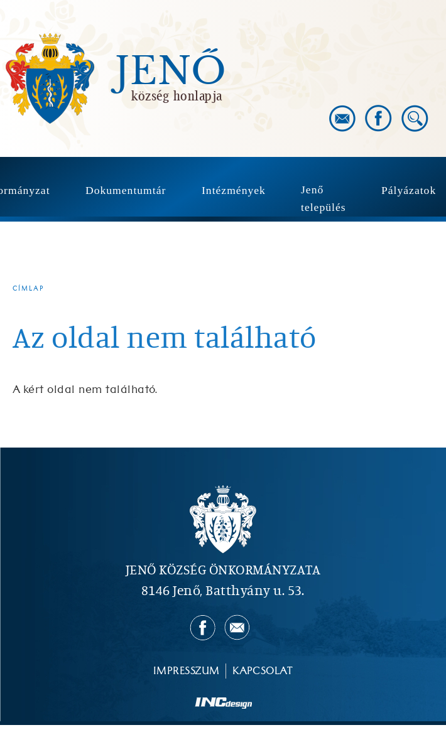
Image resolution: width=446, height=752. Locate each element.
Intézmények (234, 190)
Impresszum (186, 671)
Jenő (171, 71)
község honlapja (176, 95)
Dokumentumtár (125, 190)
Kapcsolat (262, 671)
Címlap (29, 289)
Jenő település (323, 198)
